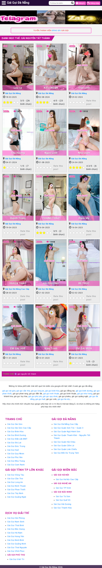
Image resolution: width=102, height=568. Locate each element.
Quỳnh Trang (18, 217)
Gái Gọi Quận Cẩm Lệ (64, 444)
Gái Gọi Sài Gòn (14, 423)
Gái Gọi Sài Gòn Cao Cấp (19, 427)
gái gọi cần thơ (23, 390)
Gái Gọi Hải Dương (62, 503)
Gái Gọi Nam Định (15, 520)
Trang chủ (13, 418)
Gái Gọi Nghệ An (62, 482)
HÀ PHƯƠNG (51, 282)
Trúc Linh (84, 87)
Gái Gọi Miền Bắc (64, 468)
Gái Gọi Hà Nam (14, 531)
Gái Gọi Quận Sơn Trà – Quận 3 (68, 427)
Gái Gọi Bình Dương (16, 434)
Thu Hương (18, 152)
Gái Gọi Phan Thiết (16, 488)
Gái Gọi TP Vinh (63, 487)
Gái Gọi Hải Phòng (16, 517)
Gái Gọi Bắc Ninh (63, 491)
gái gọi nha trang (84, 392)
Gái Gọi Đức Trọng (16, 445)
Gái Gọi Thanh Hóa (63, 506)
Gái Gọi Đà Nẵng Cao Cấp (17, 288)
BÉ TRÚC (84, 282)
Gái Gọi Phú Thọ (16, 553)
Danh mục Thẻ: (26, 38)
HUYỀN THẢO (18, 282)
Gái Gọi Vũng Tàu (15, 473)
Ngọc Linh (51, 152)
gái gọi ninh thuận (51, 392)
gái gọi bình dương (84, 390)
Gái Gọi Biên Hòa (15, 430)
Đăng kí (80, 3)
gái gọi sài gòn (9, 390)
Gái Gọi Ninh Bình (15, 539)
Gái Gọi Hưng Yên (15, 535)
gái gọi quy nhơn (50, 395)
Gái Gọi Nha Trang (16, 460)
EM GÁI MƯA (84, 347)
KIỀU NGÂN (51, 87)
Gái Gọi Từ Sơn (63, 495)
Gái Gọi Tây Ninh (15, 492)
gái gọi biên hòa (52, 390)
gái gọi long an (37, 390)
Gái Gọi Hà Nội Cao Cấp (67, 478)
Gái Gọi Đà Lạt (14, 441)
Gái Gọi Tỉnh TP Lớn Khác (24, 468)
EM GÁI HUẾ (17, 347)
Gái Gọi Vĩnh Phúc (16, 550)
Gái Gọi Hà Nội (61, 473)
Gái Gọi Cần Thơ (15, 477)
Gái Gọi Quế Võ (63, 499)
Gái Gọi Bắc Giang (16, 528)
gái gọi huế (40, 398)
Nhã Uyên (84, 152)
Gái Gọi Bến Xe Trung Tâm (66, 452)
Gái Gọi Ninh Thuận (16, 485)
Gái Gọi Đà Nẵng (13, 93)
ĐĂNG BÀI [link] (56, 30)
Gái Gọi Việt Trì (16, 558)
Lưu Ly (18, 87)
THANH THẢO (51, 217)
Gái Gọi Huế (13, 449)
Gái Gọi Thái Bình (15, 524)
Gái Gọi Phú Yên (15, 456)
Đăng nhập (93, 3)
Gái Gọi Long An (15, 481)
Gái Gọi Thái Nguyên (17, 546)
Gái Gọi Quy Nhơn (15, 452)
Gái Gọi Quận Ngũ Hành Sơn (67, 430)
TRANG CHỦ (8, 373)
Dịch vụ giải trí (17, 512)
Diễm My (84, 217)
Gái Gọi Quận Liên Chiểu (65, 448)
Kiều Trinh (51, 347)
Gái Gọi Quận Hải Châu (64, 441)
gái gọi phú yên (35, 395)
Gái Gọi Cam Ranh (16, 463)
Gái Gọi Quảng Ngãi (16, 496)
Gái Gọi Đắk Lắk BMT (17, 438)
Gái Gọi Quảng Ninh (16, 542)
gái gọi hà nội (64, 398)
